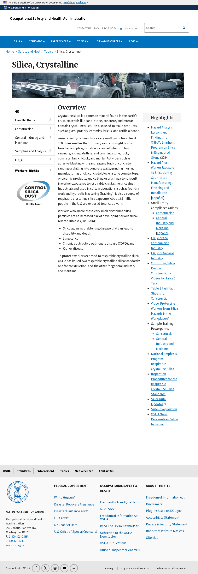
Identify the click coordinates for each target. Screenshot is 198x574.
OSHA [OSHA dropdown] (20, 41)
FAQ (96, 28)
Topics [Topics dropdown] (84, 41)
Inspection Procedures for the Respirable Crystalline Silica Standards (164, 384)
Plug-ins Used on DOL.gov (164, 511)
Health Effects (33, 120)
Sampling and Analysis (33, 151)
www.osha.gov (15, 545)
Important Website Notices (165, 531)
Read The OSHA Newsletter (119, 526)
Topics (64, 471)
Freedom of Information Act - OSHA (120, 518)
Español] (163, 233)
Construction (33, 129)
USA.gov (61, 518)
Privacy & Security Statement (166, 524)
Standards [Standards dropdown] (38, 41)
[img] (98, 85)
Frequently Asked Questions (120, 502)
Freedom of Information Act (165, 497)
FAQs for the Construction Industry (160, 243)
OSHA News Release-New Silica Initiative (164, 419)
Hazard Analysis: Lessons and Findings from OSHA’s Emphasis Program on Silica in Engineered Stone (163, 142)
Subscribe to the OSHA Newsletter (116, 535)
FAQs (33, 160)
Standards (24, 471)
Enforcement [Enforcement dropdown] (62, 41)
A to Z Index (109, 28)
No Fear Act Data (65, 525)
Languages (128, 28)
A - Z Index (107, 509)
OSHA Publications (113, 543)
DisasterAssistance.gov (71, 511)
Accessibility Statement (162, 517)
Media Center (84, 471)
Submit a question (164, 409)
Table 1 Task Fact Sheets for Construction (163, 293)
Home (10, 51)
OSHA (7, 471)
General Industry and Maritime (33, 139)
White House (64, 497)
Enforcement (45, 471)
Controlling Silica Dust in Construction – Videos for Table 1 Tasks (163, 273)
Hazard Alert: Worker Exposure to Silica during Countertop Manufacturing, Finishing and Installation (163, 177)
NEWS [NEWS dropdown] (135, 41)
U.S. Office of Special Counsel (76, 531)
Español (157, 198)
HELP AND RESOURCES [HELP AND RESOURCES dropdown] (110, 41)
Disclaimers (154, 504)
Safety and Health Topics (35, 51)
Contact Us (84, 28)
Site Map (152, 537)
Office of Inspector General (120, 550)
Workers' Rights (33, 170)
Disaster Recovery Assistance (74, 504)
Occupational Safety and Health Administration (49, 18)
